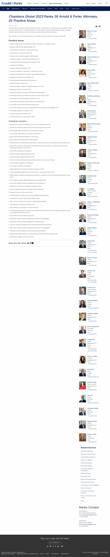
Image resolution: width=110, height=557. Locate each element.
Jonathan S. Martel (92, 313)
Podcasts (50, 8)
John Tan (90, 395)
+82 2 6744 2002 (92, 252)
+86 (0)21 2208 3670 (93, 403)
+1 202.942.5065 (92, 364)
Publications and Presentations (37, 8)
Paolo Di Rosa (91, 111)
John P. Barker (91, 44)
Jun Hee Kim (91, 241)
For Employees (55, 553)
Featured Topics (75, 8)
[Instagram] (50, 546)
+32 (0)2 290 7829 (92, 131)
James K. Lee (91, 270)
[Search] (106, 3)
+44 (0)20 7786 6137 (93, 90)
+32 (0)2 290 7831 (92, 196)
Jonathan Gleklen (92, 150)
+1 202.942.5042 (92, 105)
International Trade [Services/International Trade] (85, 476)
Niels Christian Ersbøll (93, 124)
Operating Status (65, 553)
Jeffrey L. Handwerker (93, 202)
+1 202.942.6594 (92, 144)
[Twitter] (55, 546)
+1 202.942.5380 (92, 295)
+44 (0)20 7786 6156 (93, 377)
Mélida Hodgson (92, 228)
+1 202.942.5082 (92, 222)
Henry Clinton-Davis (93, 83)
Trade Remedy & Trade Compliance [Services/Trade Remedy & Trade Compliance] (90, 485)
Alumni (47, 553)
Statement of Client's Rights (8, 553)
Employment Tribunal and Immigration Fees (27, 553)
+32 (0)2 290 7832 (92, 183)
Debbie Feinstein (92, 137)
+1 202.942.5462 (92, 429)
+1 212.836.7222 (92, 38)
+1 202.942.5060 (92, 118)
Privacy (42, 553)
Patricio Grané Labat (93, 163)
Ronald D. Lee (91, 287)
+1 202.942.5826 (92, 390)
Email (88, 36)
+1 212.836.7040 (92, 235)
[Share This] (99, 26)
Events (67, 8)
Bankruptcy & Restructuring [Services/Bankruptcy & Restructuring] (88, 454)
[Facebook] (30, 243)
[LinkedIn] (28, 243)
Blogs (56, 8)
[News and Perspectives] (61, 546)
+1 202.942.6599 (92, 64)
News (8, 8)
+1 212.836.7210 (92, 334)
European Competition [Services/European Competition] (86, 465)
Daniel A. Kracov (92, 257)
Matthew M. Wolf (92, 421)
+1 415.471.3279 (92, 77)
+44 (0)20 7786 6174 (93, 170)
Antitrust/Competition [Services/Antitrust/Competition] (86, 463)
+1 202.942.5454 (92, 157)
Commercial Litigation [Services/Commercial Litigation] (86, 460)
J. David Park (91, 339)
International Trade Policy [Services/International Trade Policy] (87, 482)
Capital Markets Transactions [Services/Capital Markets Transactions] (88, 457)
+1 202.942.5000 (92, 250)
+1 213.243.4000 (92, 282)
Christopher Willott (92, 408)
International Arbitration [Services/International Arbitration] (87, 451)
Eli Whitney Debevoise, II (93, 97)
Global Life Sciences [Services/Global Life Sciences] (86, 488)
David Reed (90, 369)
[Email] (33, 243)
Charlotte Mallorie (92, 300)
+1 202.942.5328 (92, 51)
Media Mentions (16, 8)
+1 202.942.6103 (92, 209)
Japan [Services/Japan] (82, 500)
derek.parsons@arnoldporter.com (87, 524)
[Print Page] (96, 26)
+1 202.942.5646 (92, 349)
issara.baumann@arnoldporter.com (88, 515)
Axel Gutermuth (91, 176)
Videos (61, 8)
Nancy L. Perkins (92, 356)
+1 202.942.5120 (92, 265)
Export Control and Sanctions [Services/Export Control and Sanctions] (88, 479)
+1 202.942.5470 (92, 321)
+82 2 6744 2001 (92, 280)
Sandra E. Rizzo (91, 382)
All (3, 8)
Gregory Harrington (93, 215)
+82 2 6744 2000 (92, 351)
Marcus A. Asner (92, 31)
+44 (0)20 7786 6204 (93, 308)
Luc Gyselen (90, 189)
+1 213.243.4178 (92, 442)
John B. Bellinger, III (93, 57)
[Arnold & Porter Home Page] (11, 3)
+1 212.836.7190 (92, 416)
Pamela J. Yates (91, 434)
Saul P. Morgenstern (93, 326)
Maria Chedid (91, 70)
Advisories (24, 8)
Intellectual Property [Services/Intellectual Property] (86, 473)
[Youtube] (58, 546)
